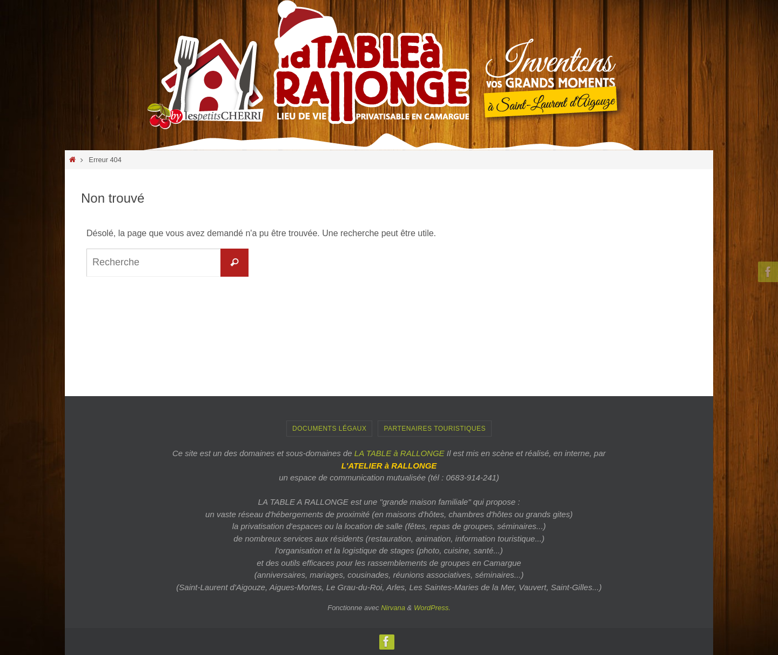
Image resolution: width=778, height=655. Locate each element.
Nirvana (393, 608)
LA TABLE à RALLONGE (399, 453)
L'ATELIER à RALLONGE (389, 465)
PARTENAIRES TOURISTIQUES (434, 428)
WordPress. (432, 608)
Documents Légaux (329, 428)
